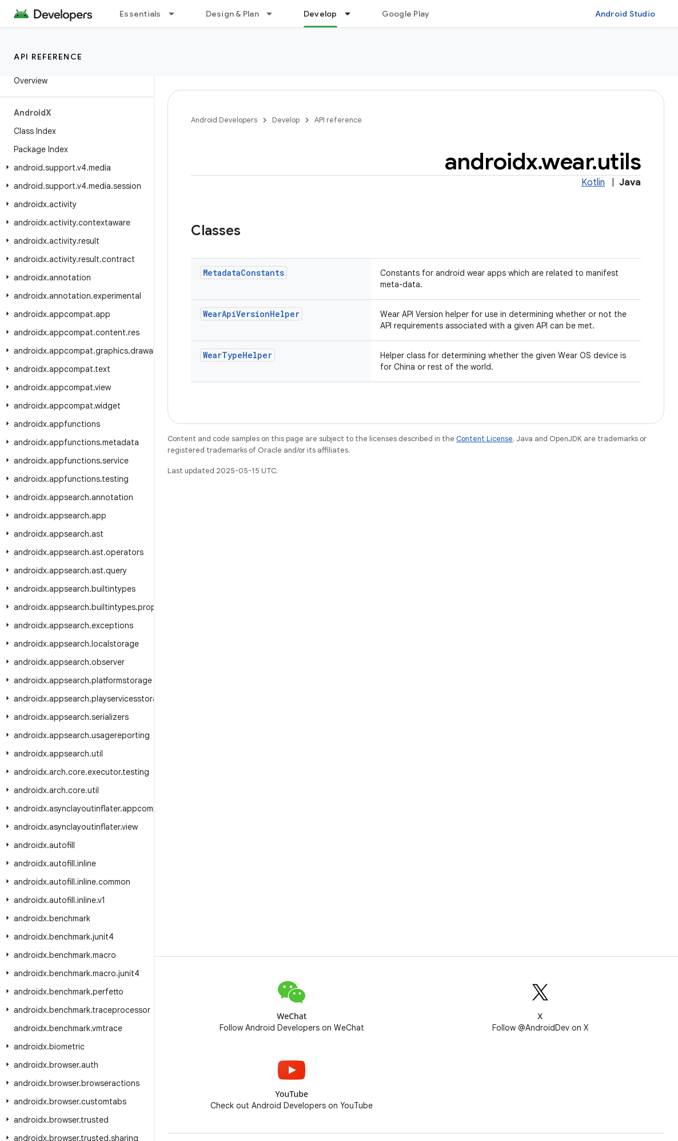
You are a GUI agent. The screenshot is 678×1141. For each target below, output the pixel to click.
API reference (48, 56)
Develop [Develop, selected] (320, 14)
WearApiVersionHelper (251, 313)
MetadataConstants (243, 272)
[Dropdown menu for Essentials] (176, 13)
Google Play (406, 14)
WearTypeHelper (237, 355)
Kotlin (593, 182)
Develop (286, 120)
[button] (74, 168)
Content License (484, 438)
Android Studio (625, 14)
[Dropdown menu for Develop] (352, 13)
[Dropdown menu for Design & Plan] (274, 13)
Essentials (140, 14)
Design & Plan (232, 14)
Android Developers (224, 120)
